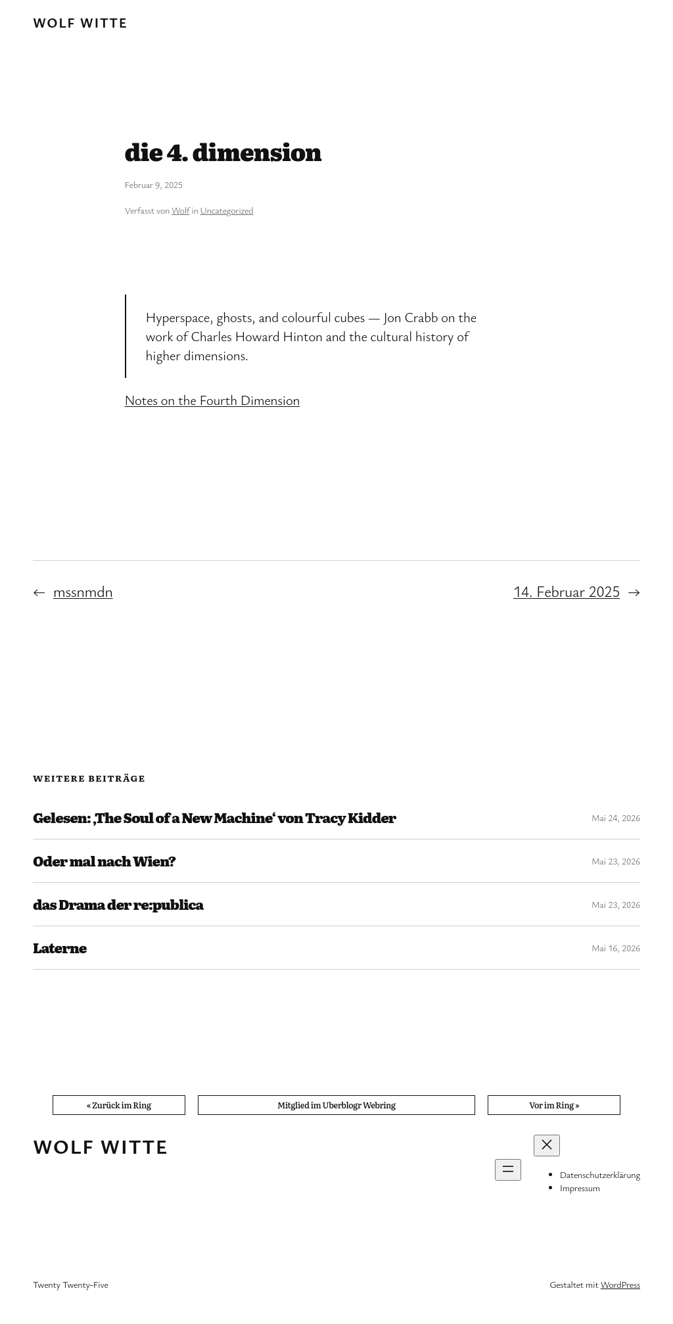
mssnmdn (83, 591)
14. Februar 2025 (566, 591)
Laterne (60, 947)
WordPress (620, 1284)
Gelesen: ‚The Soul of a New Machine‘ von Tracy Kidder (214, 817)
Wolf (180, 210)
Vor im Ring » (554, 1105)
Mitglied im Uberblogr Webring (336, 1105)
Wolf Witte (80, 22)
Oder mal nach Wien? (104, 861)
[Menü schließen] (547, 1145)
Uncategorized (227, 210)
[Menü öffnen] (508, 1170)
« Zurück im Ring (119, 1105)
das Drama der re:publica (118, 904)
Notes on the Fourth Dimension (212, 399)
